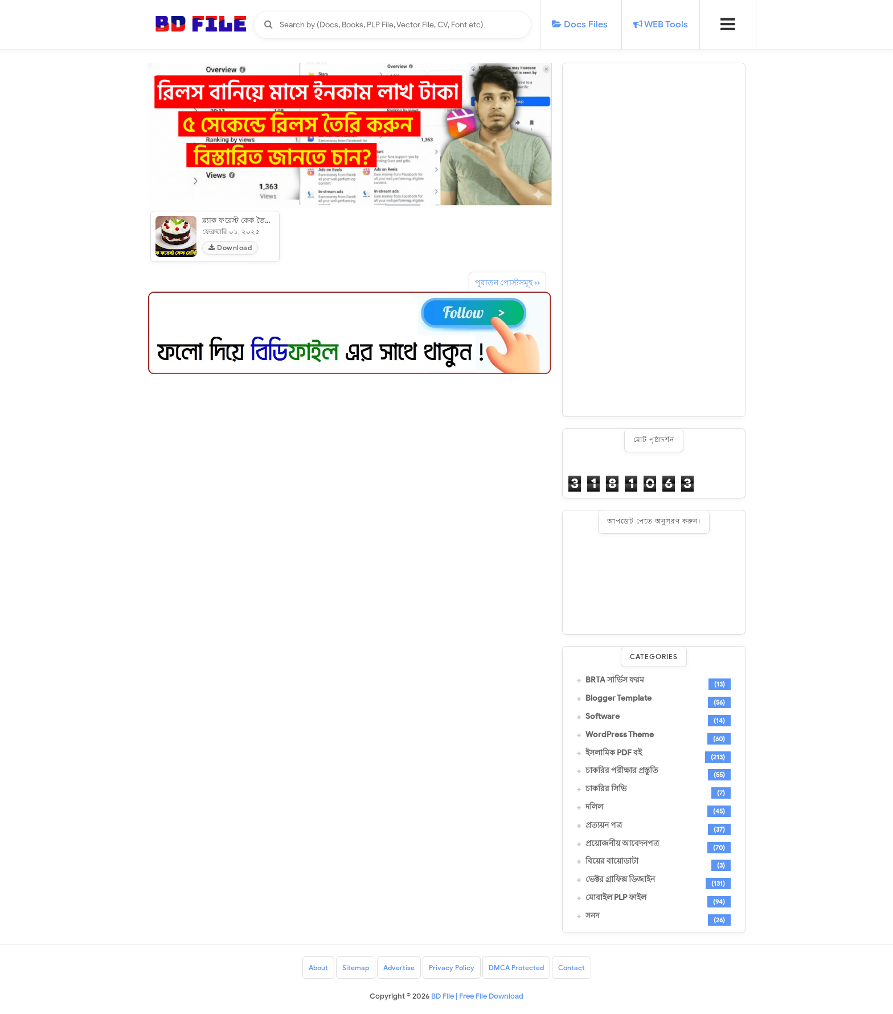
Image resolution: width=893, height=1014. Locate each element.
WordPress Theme (619, 734)
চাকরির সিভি (605, 789)
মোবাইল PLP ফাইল (615, 897)
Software (602, 716)
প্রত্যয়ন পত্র (603, 825)
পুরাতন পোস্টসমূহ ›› (507, 283)
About (318, 967)
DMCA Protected (516, 967)
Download (230, 247)
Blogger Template (618, 698)
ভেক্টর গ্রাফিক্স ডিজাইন (620, 879)
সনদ (592, 916)
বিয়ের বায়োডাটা (611, 861)
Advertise (399, 967)
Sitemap (355, 967)
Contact (571, 967)
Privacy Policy (451, 967)
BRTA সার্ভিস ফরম (614, 680)
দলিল (594, 807)
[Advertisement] (653, 240)
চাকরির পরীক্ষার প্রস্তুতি (621, 770)
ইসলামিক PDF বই (613, 753)
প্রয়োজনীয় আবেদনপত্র (622, 843)
